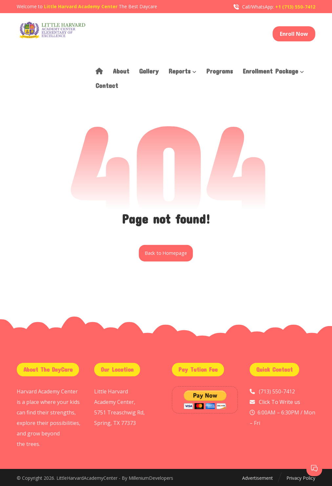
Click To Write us (279, 402)
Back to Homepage (166, 253)
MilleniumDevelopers (151, 478)
